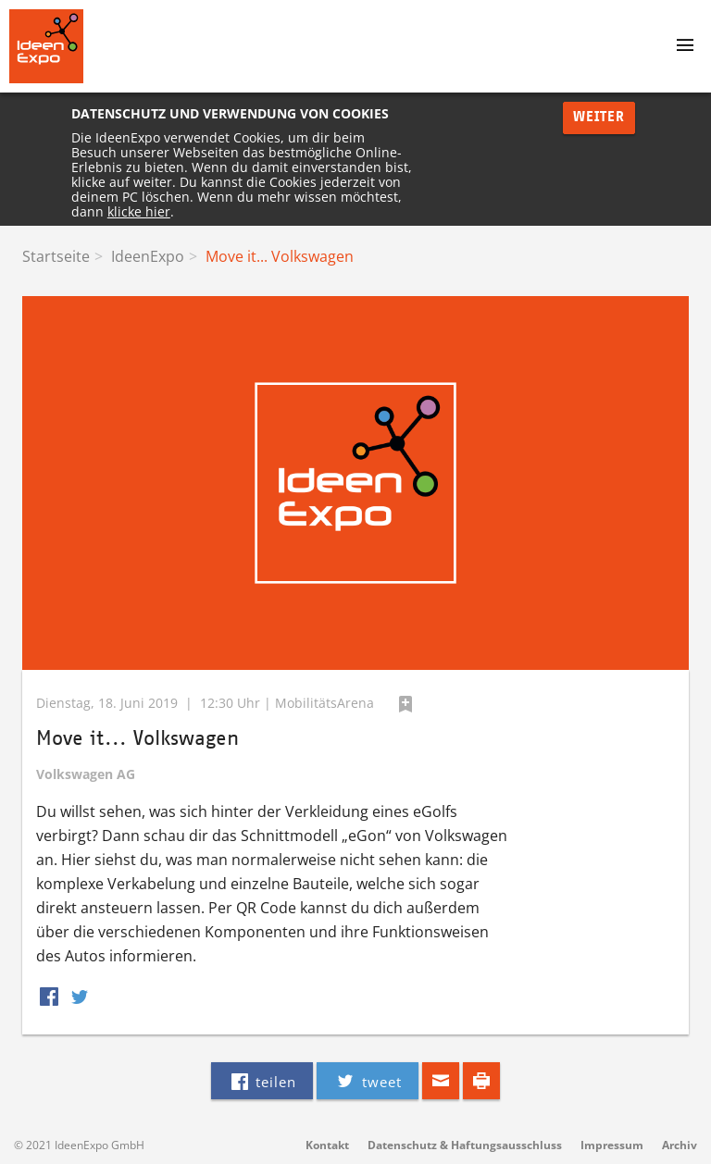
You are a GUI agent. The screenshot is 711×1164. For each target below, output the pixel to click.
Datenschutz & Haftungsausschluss (465, 1145)
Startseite (56, 256)
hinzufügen (405, 704)
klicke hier (138, 211)
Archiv (679, 1145)
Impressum (611, 1145)
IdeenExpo (147, 256)
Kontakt (327, 1145)
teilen (262, 1081)
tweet (367, 1081)
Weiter (599, 117)
